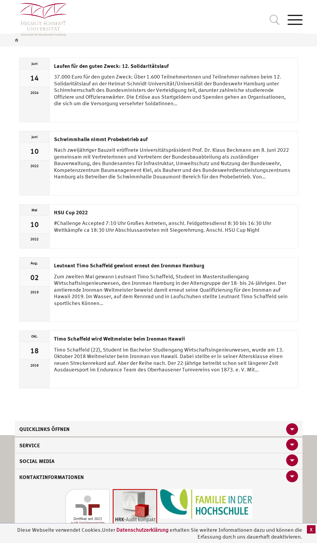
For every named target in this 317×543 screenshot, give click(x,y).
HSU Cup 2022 (71, 212)
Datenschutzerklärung (142, 530)
